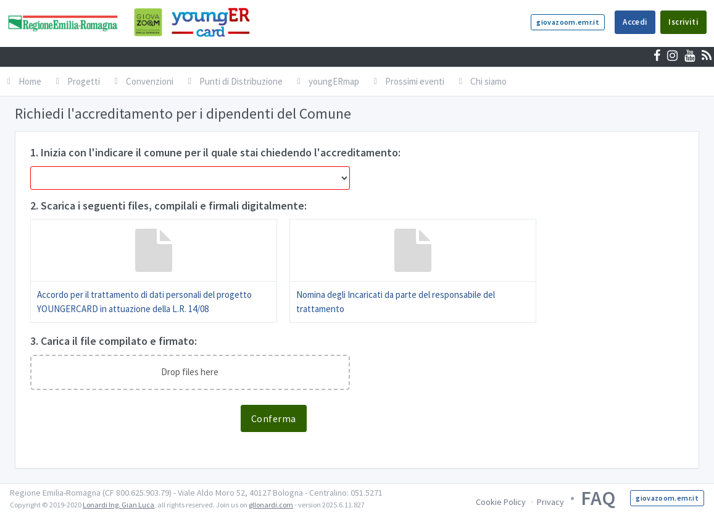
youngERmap (328, 81)
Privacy (550, 501)
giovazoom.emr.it (567, 22)
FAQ (598, 498)
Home (24, 81)
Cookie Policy (501, 501)
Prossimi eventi (409, 81)
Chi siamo (483, 81)
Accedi (635, 22)
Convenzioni (144, 81)
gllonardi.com (271, 504)
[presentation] (124, 429)
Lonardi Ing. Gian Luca (118, 504)
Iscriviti (683, 22)
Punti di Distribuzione (235, 81)
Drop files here (189, 372)
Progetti (78, 81)
